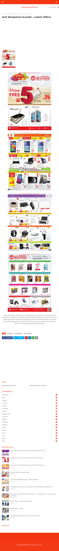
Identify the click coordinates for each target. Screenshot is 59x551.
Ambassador (29, 395)
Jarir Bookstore (18, 333)
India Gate (29, 416)
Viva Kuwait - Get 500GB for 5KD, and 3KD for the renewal (27, 465)
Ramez (29, 430)
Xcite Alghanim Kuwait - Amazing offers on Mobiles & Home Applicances (31, 486)
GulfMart (29, 411)
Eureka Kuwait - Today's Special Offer (21, 501)
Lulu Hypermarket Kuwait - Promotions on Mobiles (25, 515)
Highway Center (29, 414)
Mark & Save (29, 422)
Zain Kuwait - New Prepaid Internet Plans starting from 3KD (27, 450)
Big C (29, 397)
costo (29, 433)
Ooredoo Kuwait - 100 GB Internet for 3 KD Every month (26, 458)
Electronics (9, 333)
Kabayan (29, 419)
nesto (29, 441)
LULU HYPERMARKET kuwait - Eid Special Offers (24, 479)
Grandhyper (29, 408)
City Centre (29, 403)
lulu (29, 435)
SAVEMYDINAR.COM (29, 7)
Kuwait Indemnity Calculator (9, 385)
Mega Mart (29, 424)
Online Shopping (9, 13)
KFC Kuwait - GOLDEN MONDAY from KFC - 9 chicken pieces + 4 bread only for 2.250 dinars (33, 495)
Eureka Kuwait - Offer (16, 508)
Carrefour (29, 400)
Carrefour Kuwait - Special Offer (19, 472)
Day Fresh (29, 405)
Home (3, 13)
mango (29, 438)
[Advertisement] (29, 37)
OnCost (29, 427)
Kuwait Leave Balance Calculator (38, 385)
